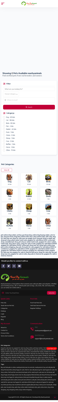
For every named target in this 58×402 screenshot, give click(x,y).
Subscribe (52, 293)
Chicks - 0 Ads (10, 135)
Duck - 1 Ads (10, 132)
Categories (4, 308)
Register (3, 316)
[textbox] (11, 94)
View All (6, 170)
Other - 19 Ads (10, 150)
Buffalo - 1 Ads (10, 144)
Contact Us (4, 330)
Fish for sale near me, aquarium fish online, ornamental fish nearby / (25, 351)
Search (29, 107)
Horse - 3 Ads (10, 147)
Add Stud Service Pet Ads (38, 305)
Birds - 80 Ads (10, 123)
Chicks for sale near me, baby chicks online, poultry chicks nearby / (24, 355)
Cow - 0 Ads (10, 141)
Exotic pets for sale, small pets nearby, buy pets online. (41, 361)
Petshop (3, 311)
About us (3, 327)
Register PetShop (35, 308)
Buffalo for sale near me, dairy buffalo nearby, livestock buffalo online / (25, 359)
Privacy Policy (5, 333)
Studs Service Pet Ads (7, 305)
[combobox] (11, 94)
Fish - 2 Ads (9, 126)
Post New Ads (51, 348)
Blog (2, 319)
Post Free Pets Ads (36, 302)
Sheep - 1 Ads (10, 138)
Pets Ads (3, 302)
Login (2, 314)
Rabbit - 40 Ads (11, 129)
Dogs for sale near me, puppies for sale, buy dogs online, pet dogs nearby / (22, 348)
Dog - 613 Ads (10, 117)
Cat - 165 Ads (10, 120)
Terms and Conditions (7, 336)
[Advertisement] (29, 26)
